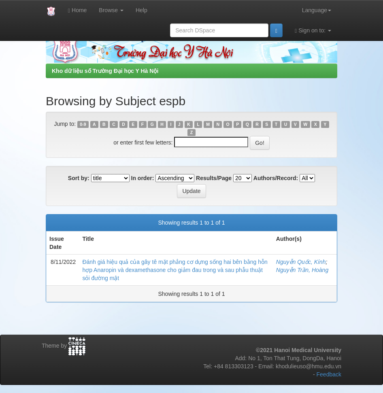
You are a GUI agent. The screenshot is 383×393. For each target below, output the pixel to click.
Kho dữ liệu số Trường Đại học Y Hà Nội (105, 71)
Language (316, 10)
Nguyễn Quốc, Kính (301, 262)
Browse (111, 10)
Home (77, 10)
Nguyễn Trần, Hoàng (302, 270)
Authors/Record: (275, 178)
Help (141, 10)
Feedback (329, 374)
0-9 (83, 124)
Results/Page (214, 178)
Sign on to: (313, 30)
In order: (142, 178)
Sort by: (78, 178)
